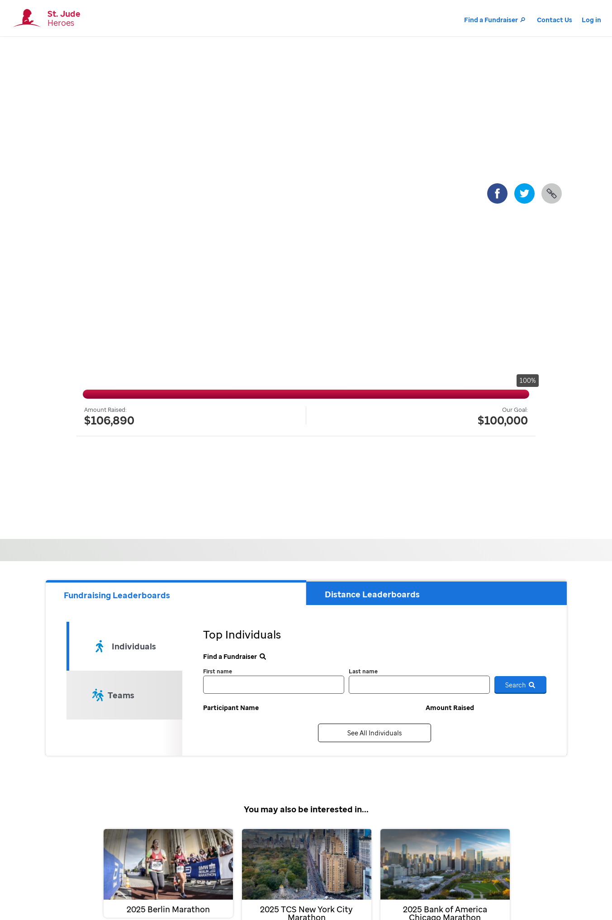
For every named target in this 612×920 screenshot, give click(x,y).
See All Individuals (374, 733)
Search (520, 685)
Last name (363, 671)
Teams (113, 695)
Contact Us (554, 19)
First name (217, 671)
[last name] (419, 685)
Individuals (125, 646)
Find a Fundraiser (495, 19)
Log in (591, 19)
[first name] (273, 685)
